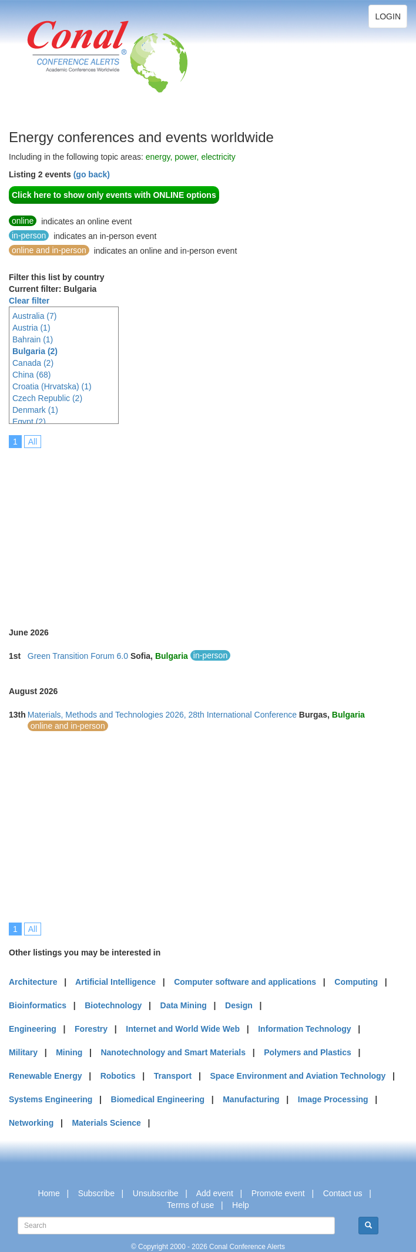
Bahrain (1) (32, 339)
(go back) (91, 174)
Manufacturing (251, 1099)
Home (48, 1193)
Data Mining (183, 1005)
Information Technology (304, 1029)
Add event (214, 1193)
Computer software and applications (245, 982)
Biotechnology (113, 1005)
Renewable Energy (45, 1076)
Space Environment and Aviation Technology (297, 1076)
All (33, 441)
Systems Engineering (50, 1099)
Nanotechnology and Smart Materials (173, 1052)
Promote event (278, 1193)
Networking (31, 1123)
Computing (356, 982)
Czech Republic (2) (47, 398)
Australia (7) (34, 316)
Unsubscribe (156, 1193)
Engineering (32, 1029)
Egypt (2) (29, 421)
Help (240, 1205)
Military (23, 1052)
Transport (173, 1076)
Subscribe (96, 1193)
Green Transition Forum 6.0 (78, 656)
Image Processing (333, 1099)
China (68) (31, 374)
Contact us (343, 1193)
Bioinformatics (37, 1005)
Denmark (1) (35, 410)
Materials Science (106, 1123)
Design (239, 1005)
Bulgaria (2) (35, 351)
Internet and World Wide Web (183, 1029)
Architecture (33, 982)
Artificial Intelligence (115, 982)
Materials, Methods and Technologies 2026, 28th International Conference (162, 714)
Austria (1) (31, 327)
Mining (69, 1052)
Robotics (118, 1076)
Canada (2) (32, 363)
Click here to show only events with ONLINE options (114, 195)
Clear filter (29, 300)
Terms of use (190, 1205)
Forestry (91, 1029)
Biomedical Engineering (157, 1099)
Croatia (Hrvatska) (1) (52, 386)
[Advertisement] (212, 529)
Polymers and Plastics (307, 1052)
